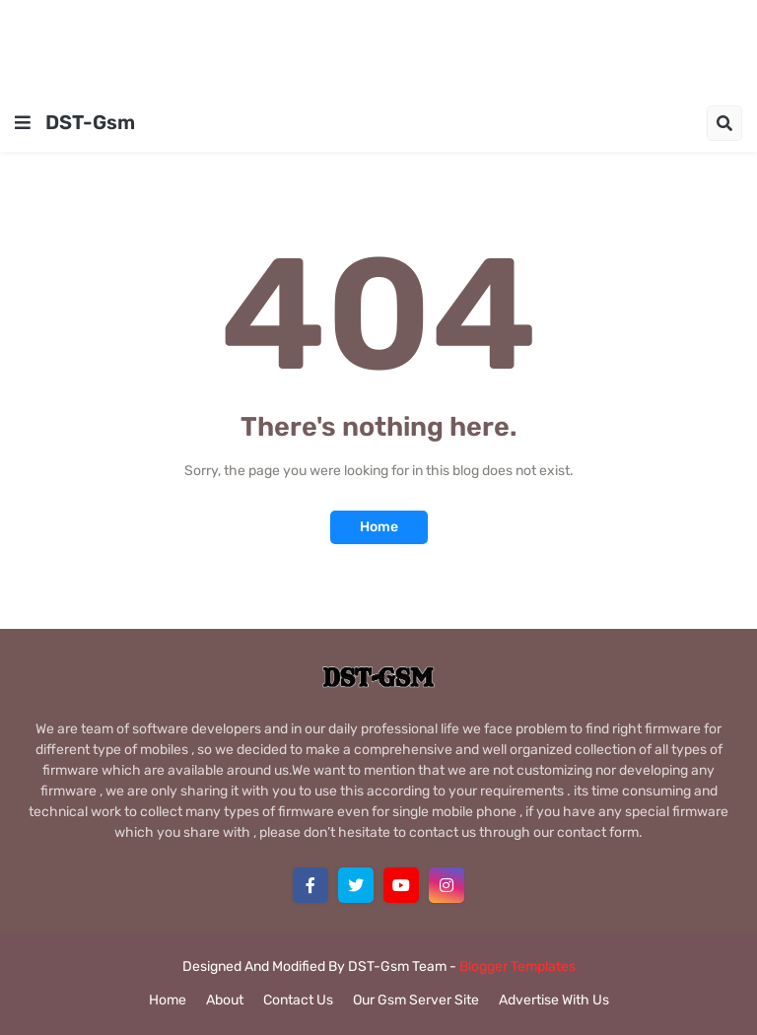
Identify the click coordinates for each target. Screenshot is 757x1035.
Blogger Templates (517, 966)
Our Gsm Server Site (416, 1000)
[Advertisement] (378, 44)
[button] (22, 123)
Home (379, 526)
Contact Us (298, 1000)
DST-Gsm (90, 122)
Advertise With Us (554, 1000)
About (224, 1000)
